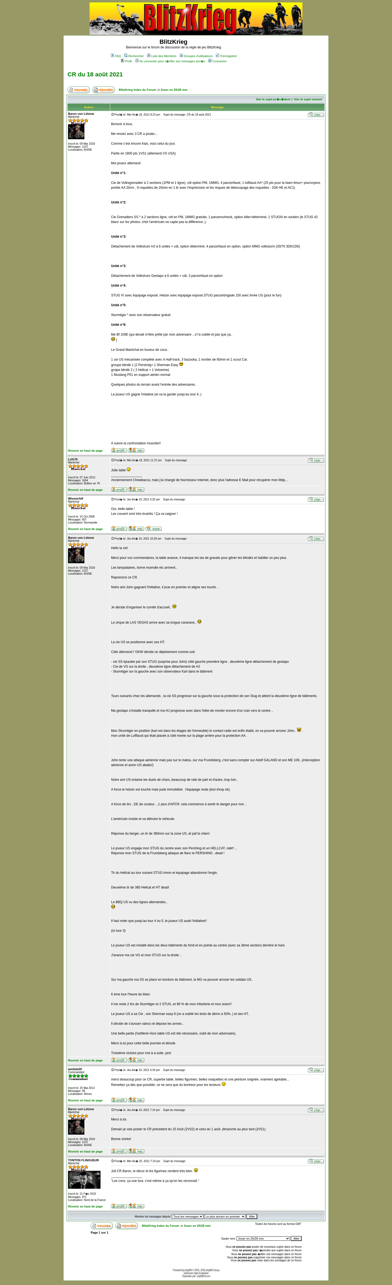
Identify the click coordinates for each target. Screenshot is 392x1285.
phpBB (188, 1270)
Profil (126, 61)
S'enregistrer (226, 56)
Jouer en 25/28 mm (173, 89)
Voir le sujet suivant (308, 99)
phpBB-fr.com (203, 1276)
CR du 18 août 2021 (95, 74)
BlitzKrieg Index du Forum (137, 89)
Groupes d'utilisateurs (196, 56)
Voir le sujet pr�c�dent (273, 99)
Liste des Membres (161, 56)
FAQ (116, 56)
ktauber (205, 1273)
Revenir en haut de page (85, 450)
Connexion (217, 61)
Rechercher (134, 56)
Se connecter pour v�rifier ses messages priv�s (170, 61)
